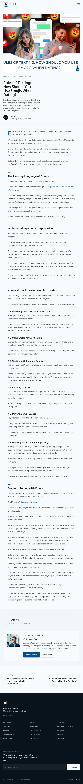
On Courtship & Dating (22, 76)
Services (6, 731)
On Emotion (34, 738)
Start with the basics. (29, 502)
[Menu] (77, 4)
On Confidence (35, 731)
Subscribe (73, 767)
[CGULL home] (10, 4)
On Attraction (35, 734)
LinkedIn (60, 734)
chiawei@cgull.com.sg (65, 727)
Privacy (70, 779)
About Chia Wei (9, 734)
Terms (78, 779)
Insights (6, 76)
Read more (47, 654)
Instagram (60, 731)
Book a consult (31, 654)
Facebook (60, 738)
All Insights (34, 727)
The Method (8, 727)
